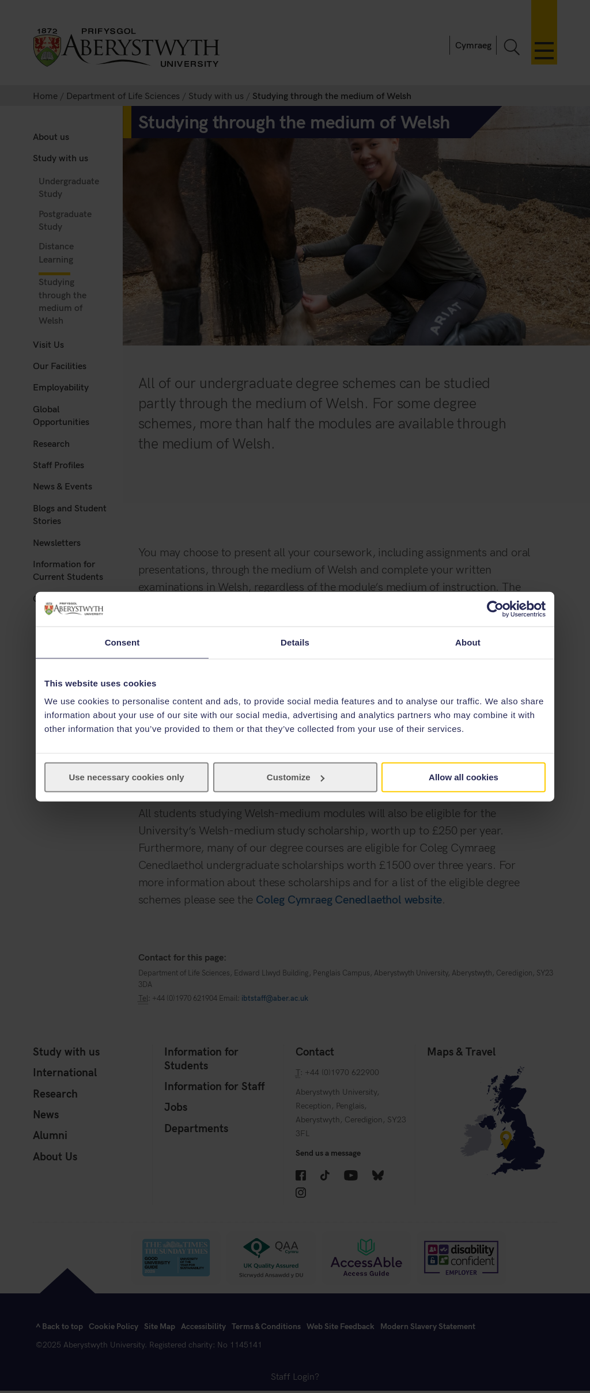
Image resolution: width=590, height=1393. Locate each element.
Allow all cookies (463, 777)
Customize (295, 777)
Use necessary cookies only (126, 777)
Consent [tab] (122, 642)
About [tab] (468, 642)
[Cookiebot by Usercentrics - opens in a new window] (495, 608)
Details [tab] (295, 642)
